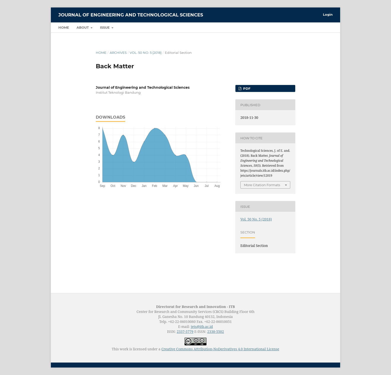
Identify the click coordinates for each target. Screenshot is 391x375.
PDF (246, 88)
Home (63, 27)
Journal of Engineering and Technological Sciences (130, 15)
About (83, 27)
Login (328, 14)
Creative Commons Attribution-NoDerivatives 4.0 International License (220, 349)
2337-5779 (185, 331)
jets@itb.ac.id (202, 326)
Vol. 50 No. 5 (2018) (146, 53)
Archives (118, 53)
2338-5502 (215, 331)
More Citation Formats (262, 185)
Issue (105, 27)
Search (321, 27)
